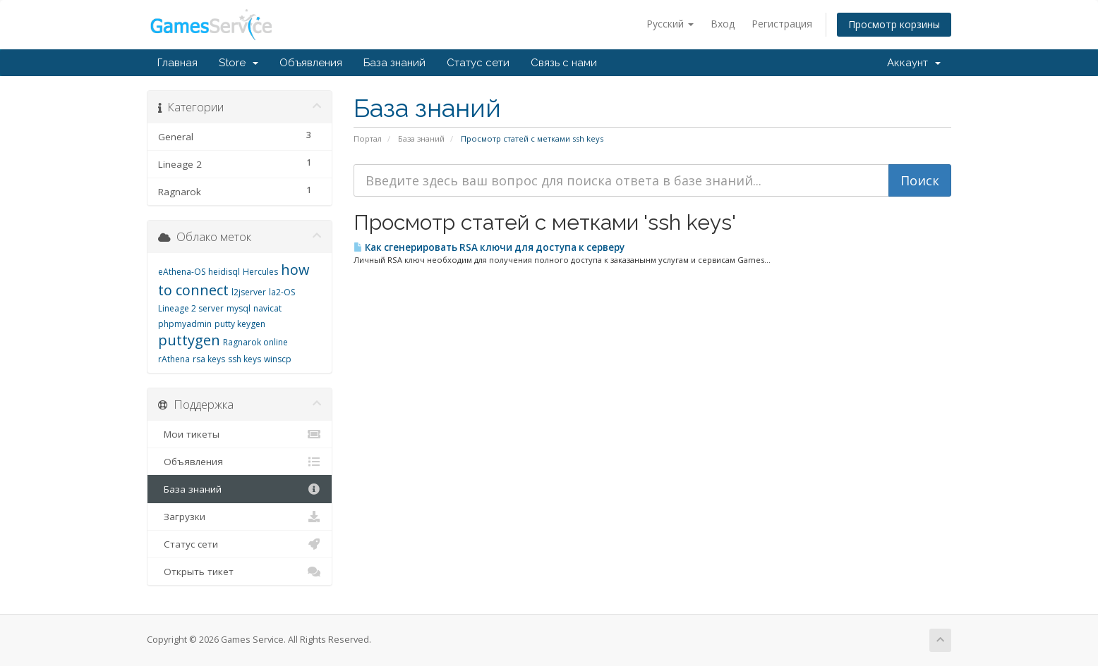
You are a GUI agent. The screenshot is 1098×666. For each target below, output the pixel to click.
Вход (723, 23)
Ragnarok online (255, 342)
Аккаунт (914, 62)
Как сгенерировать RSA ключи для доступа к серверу (489, 247)
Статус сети (478, 62)
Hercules (260, 272)
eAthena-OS (181, 272)
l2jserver (248, 292)
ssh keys (244, 359)
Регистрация (782, 23)
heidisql (224, 272)
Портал (368, 138)
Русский (670, 23)
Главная (177, 62)
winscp (277, 359)
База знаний (394, 62)
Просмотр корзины (894, 24)
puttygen (189, 340)
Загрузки (239, 516)
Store (238, 62)
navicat (267, 308)
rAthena (174, 359)
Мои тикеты (239, 434)
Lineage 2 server (191, 308)
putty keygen (240, 324)
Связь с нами (564, 62)
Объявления (310, 62)
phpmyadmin (185, 324)
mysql (239, 308)
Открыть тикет (239, 571)
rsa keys (209, 359)
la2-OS (282, 292)
